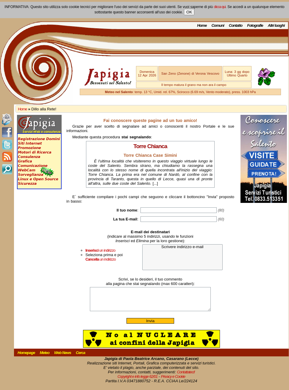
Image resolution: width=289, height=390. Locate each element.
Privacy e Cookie (173, 381)
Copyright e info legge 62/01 (138, 381)
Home (202, 25)
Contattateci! (186, 376)
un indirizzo (100, 250)
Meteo (44, 357)
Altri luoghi (276, 25)
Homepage (26, 357)
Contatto (235, 25)
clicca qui (219, 7)
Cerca (80, 357)
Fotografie (255, 25)
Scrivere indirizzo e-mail (182, 247)
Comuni (217, 25)
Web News (62, 357)
